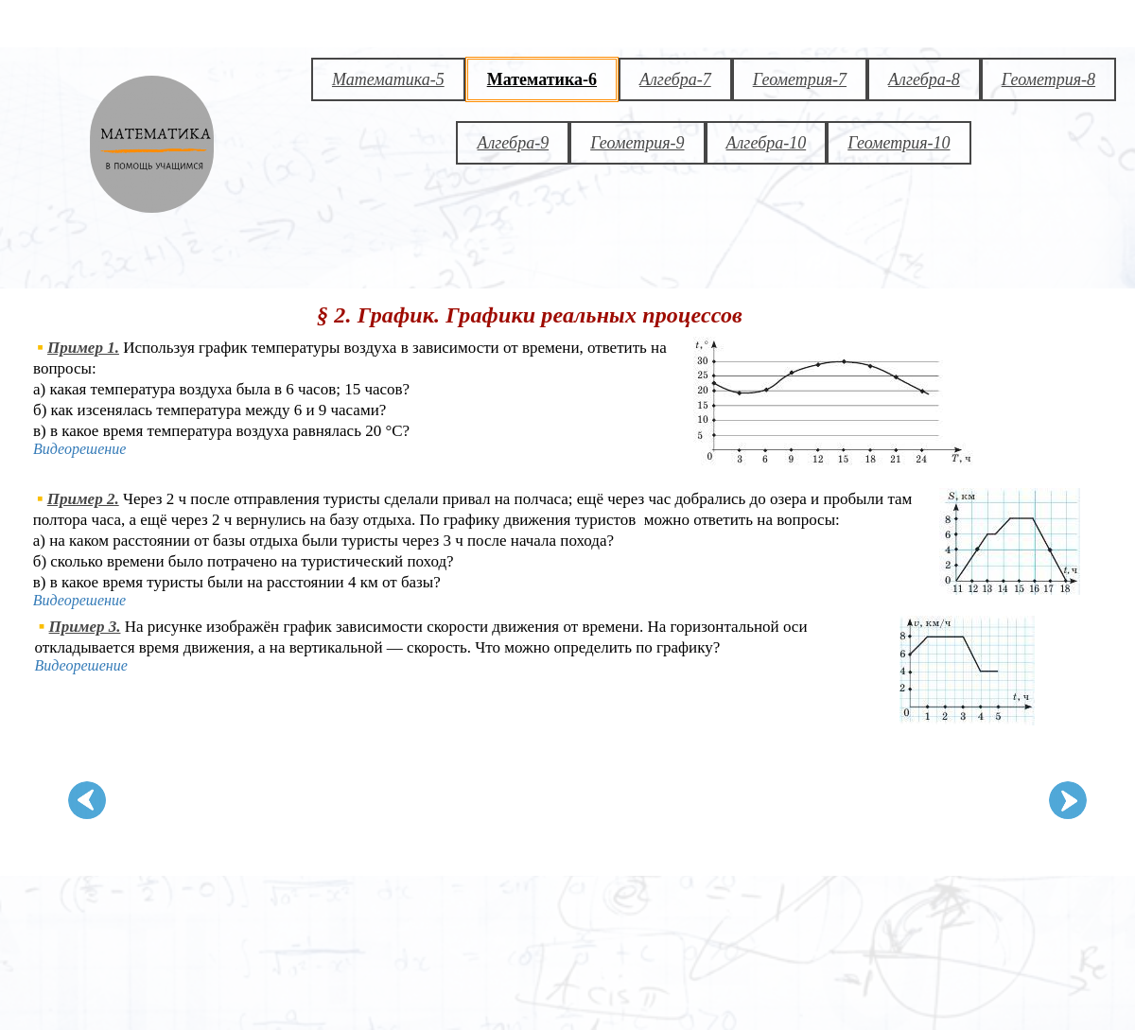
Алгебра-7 (675, 79)
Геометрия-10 (898, 142)
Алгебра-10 (766, 142)
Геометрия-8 (1048, 79)
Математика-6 (542, 79)
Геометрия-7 (800, 79)
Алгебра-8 (924, 79)
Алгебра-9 (513, 142)
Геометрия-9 (637, 142)
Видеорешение (79, 449)
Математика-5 (388, 79)
